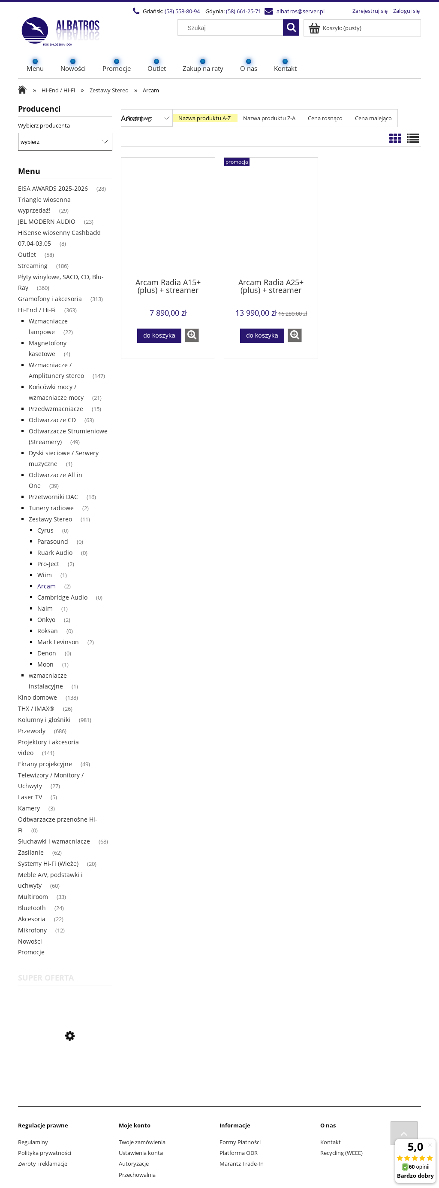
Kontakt (330, 1142)
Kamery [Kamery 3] (29, 808)
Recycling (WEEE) (341, 1153)
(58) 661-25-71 (242, 11)
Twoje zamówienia (142, 1142)
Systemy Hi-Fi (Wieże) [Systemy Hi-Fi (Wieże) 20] (48, 863)
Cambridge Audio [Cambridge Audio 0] (62, 597)
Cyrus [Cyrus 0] (45, 530)
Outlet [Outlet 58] (27, 254)
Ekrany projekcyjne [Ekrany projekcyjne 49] (45, 764)
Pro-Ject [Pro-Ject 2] (48, 564)
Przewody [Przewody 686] (31, 731)
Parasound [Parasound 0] (52, 541)
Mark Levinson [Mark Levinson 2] (58, 642)
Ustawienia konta (141, 1153)
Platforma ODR (239, 1153)
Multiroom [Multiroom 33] (33, 897)
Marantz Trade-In (242, 1163)
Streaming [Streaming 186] (33, 266)
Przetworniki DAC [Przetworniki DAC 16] (53, 497)
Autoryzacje (134, 1163)
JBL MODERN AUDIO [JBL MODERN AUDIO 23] (46, 221)
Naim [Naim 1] (45, 608)
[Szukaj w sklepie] (232, 28)
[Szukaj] (291, 27)
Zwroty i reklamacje (42, 1163)
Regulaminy (33, 1142)
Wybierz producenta (44, 125)
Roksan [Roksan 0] (47, 631)
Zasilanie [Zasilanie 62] (31, 852)
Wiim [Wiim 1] (44, 575)
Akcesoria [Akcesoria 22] (31, 919)
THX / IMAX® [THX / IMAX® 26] (36, 708)
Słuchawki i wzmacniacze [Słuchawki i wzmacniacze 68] (54, 841)
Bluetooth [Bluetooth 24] (32, 908)
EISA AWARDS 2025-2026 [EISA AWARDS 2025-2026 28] (53, 188)
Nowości (30, 941)
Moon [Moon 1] (45, 664)
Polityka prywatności (44, 1153)
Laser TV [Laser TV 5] (30, 797)
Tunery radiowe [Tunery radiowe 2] (51, 508)
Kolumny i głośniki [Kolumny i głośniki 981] (44, 720)
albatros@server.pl (300, 11)
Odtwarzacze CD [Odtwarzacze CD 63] (52, 420)
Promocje (31, 952)
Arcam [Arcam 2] (46, 586)
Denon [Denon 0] (46, 653)
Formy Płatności (240, 1142)
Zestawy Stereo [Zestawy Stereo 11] (50, 519)
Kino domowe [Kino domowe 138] (37, 697)
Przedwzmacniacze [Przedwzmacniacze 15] (56, 409)
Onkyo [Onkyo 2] (46, 619)
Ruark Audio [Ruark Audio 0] (54, 552)
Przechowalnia (137, 1175)
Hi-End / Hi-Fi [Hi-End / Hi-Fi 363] (37, 310)
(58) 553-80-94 (181, 11)
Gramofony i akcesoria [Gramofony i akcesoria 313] (50, 299)
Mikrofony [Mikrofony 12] (32, 930)
